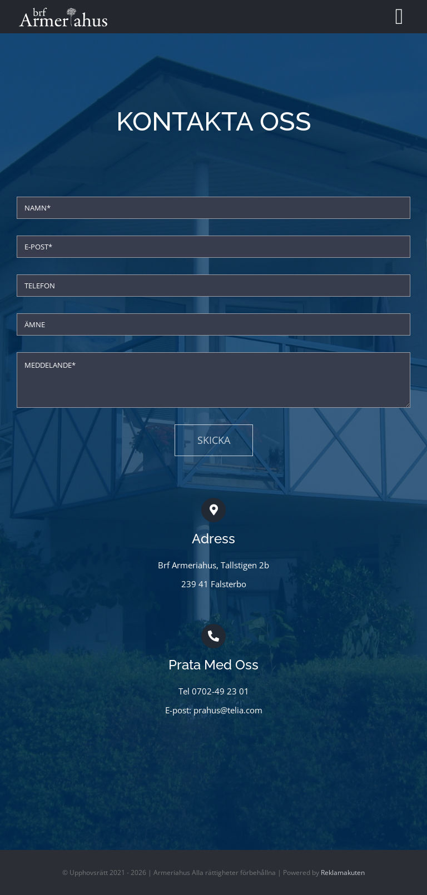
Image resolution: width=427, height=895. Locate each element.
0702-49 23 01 (220, 691)
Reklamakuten (343, 872)
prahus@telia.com (227, 710)
